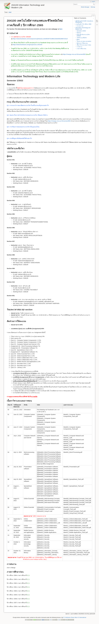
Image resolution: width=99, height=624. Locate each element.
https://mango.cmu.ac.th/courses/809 (74, 54)
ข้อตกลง (79, 32)
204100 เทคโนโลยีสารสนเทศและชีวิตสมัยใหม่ (84, 21)
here (60, 29)
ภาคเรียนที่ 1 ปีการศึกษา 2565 (83, 24)
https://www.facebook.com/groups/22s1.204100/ (27, 44)
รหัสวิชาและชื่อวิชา (82, 37)
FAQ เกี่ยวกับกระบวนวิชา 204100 (83, 35)
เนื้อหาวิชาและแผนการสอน (84, 45)
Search (94, 4)
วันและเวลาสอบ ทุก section (84, 41)
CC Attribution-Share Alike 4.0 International (74, 617)
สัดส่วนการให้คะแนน (82, 43)
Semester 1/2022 (81, 31)
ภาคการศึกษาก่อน (81, 48)
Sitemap (93, 7)
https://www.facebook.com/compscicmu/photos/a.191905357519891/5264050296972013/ (40, 39)
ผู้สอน (78, 39)
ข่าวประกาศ (80, 26)
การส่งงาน (79, 46)
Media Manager (85, 7)
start (10, 12)
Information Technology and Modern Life (82, 28)
